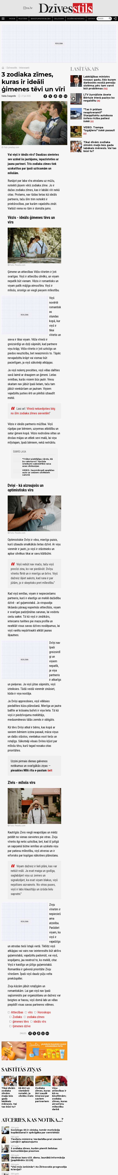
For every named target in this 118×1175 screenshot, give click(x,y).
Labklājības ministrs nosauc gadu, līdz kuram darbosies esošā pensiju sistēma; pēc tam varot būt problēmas (99, 82)
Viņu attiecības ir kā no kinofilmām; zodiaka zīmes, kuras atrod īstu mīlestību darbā (59, 1099)
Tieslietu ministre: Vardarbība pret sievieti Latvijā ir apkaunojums (36, 1140)
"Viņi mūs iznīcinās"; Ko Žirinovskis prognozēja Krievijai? (39, 1168)
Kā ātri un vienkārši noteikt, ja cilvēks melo (25, 1092)
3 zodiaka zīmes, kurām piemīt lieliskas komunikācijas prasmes (34, 1149)
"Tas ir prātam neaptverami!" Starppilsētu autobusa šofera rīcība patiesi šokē (98, 115)
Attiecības (15, 1012)
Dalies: (23, 1033)
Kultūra (23, 18)
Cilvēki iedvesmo (76, 18)
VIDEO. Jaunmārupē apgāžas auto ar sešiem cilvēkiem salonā (38, 472)
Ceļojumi (59, 18)
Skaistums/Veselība (41, 18)
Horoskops (42, 1012)
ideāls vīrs (38, 1021)
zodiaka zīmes (34, 1017)
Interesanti (24, 67)
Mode (12, 18)
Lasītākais (84, 69)
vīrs (29, 1012)
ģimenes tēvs (19, 1021)
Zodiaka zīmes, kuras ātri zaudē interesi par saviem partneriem (42, 1095)
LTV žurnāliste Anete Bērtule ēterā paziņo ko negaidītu (99, 97)
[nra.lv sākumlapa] (27, 8)
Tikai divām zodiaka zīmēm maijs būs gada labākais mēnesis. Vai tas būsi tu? (9, 1097)
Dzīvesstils (11, 67)
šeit (49, 770)
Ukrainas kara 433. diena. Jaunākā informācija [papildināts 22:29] (38, 1159)
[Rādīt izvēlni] (3, 18)
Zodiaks (15, 1017)
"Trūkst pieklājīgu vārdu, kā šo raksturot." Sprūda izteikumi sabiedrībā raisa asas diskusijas (37, 462)
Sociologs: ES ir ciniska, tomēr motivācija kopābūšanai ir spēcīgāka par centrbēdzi (35, 1131)
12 (105, 89)
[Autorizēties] (115, 18)
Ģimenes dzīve (20, 1026)
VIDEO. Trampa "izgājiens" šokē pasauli (99, 129)
